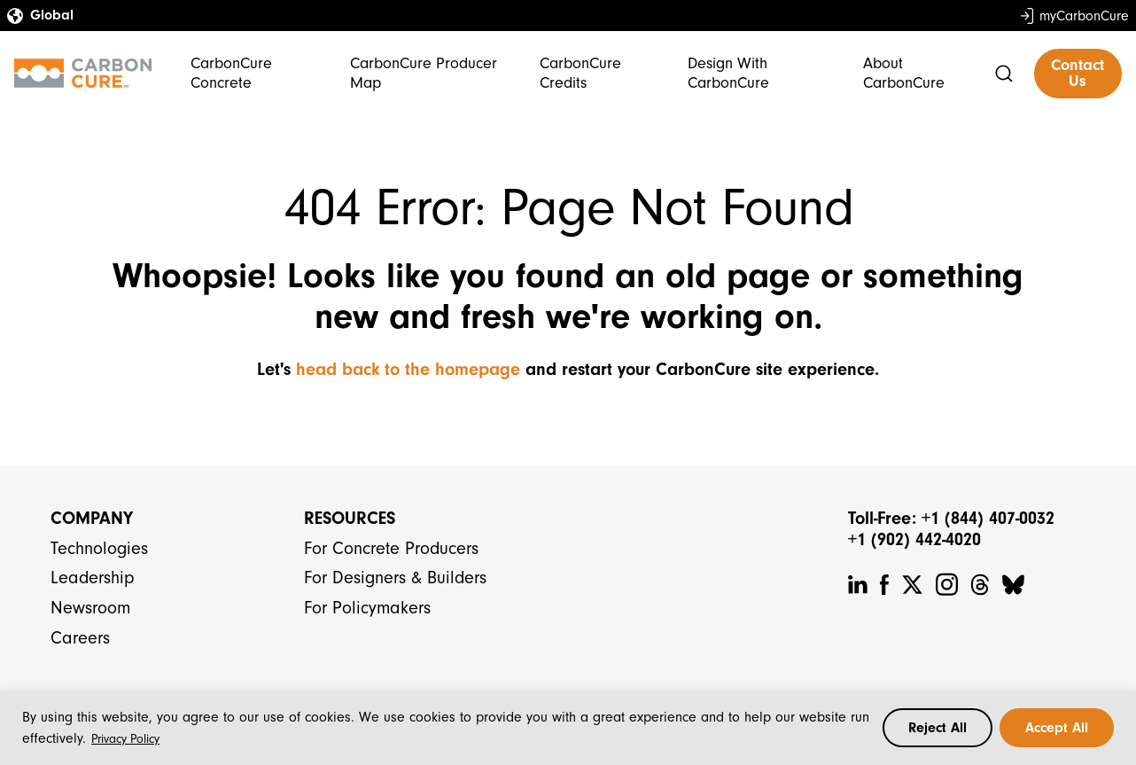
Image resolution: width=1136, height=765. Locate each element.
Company (92, 518)
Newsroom (90, 607)
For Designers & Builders (395, 577)
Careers (80, 638)
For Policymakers (367, 607)
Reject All (937, 728)
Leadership (93, 577)
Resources (349, 518)
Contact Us (1077, 73)
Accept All (1056, 728)
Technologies (99, 548)
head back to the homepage (408, 369)
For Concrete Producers (391, 548)
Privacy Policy (125, 738)
